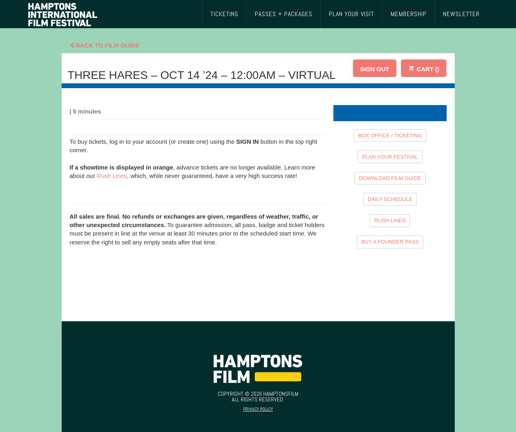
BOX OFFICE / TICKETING (390, 135)
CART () (423, 67)
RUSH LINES (390, 220)
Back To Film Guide (105, 45)
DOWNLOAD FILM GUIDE (390, 178)
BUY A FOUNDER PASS (390, 242)
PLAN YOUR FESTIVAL (390, 157)
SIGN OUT (374, 69)
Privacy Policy (258, 409)
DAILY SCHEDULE (390, 199)
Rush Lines (112, 175)
